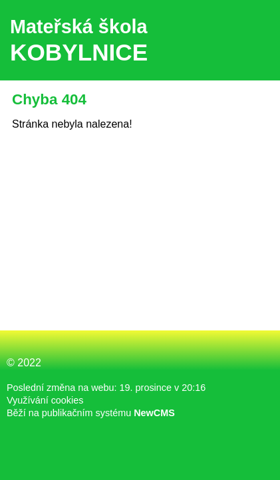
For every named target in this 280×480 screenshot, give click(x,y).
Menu (253, 40)
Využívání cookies (45, 400)
